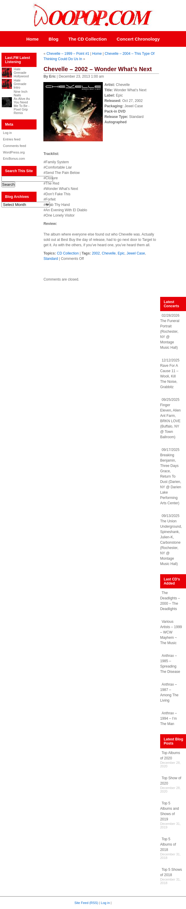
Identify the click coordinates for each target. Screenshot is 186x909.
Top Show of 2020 (170, 780)
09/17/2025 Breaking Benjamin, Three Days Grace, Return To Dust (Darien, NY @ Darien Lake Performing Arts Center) (170, 476)
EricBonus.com (14, 158)
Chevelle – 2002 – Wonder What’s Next (97, 69)
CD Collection (68, 253)
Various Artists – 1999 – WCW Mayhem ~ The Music (171, 632)
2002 (96, 253)
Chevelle (109, 253)
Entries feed (12, 139)
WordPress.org (14, 152)
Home (32, 38)
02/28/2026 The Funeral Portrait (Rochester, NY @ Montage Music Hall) (169, 331)
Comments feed (14, 146)
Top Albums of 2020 (170, 755)
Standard (50, 259)
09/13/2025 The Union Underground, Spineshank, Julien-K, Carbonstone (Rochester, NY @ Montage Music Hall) (171, 540)
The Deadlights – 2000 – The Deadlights (170, 601)
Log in (7, 133)
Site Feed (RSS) (86, 903)
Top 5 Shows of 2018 (171, 872)
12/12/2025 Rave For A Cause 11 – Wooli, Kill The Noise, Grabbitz (169, 373)
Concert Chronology (138, 38)
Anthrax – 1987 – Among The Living (169, 692)
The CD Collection (87, 38)
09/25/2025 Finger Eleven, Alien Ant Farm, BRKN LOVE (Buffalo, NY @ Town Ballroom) (170, 418)
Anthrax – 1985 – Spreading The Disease (170, 664)
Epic (121, 253)
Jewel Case (136, 253)
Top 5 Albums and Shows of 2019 (169, 811)
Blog (53, 38)
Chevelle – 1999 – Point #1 (67, 54)
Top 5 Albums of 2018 (168, 844)
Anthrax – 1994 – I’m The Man (168, 718)
